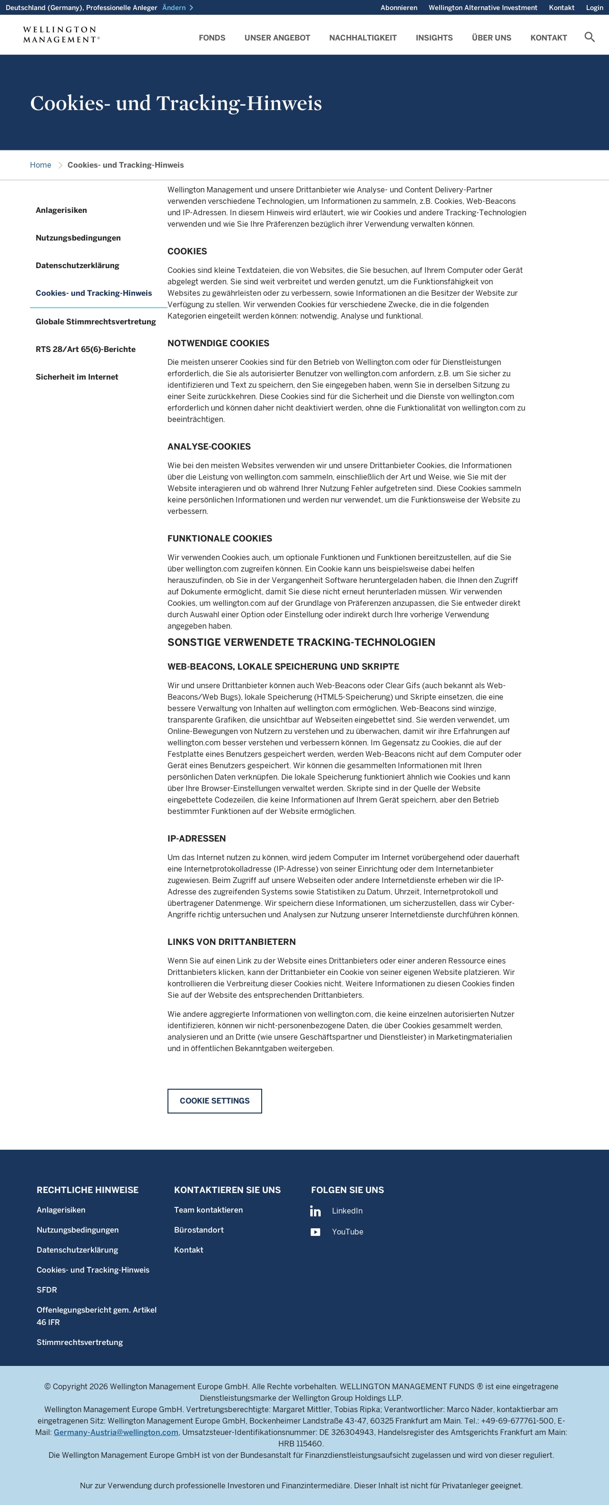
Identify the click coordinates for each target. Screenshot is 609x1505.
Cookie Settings (215, 1100)
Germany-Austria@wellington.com (116, 1432)
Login (594, 7)
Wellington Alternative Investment (483, 7)
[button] (179, 7)
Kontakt (562, 7)
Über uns (491, 37)
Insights (434, 37)
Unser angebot (277, 37)
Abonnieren (399, 7)
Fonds (212, 37)
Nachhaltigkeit (363, 37)
